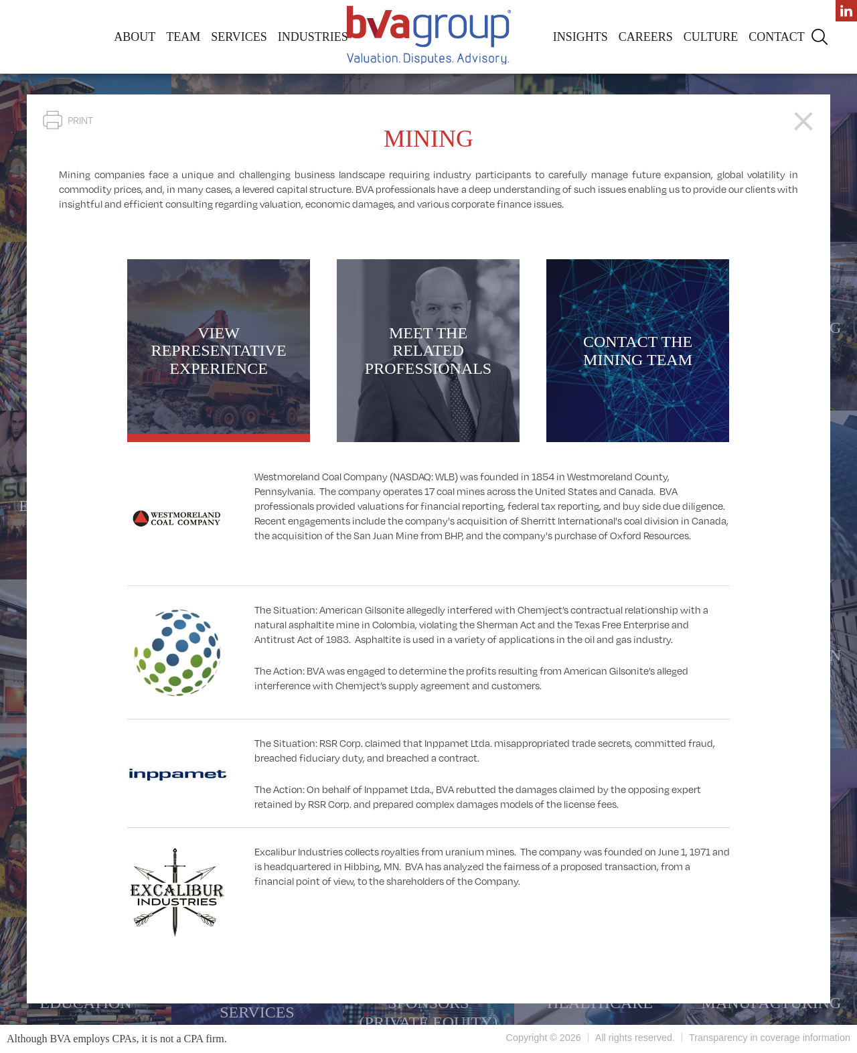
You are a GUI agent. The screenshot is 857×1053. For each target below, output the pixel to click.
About (134, 37)
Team (183, 37)
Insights (580, 37)
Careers (646, 37)
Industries (313, 37)
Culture (711, 37)
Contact (777, 37)
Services (239, 37)
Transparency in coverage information (769, 1037)
